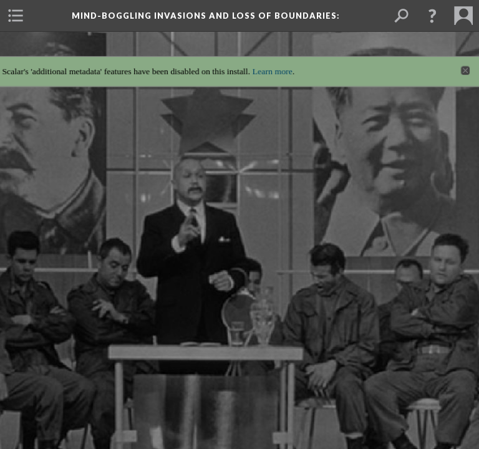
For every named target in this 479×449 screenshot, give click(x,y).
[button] (432, 15)
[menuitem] (15, 15)
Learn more (273, 64)
